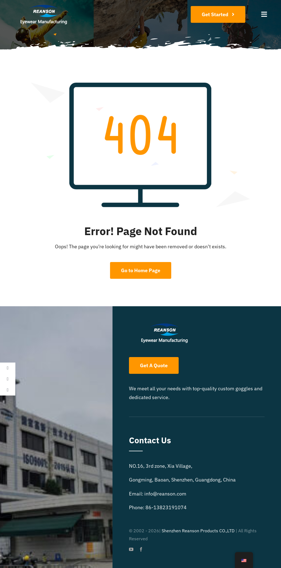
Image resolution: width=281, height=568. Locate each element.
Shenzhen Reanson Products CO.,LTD (198, 530)
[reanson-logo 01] (42, 6)
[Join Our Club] (218, 14)
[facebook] (141, 549)
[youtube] (131, 549)
